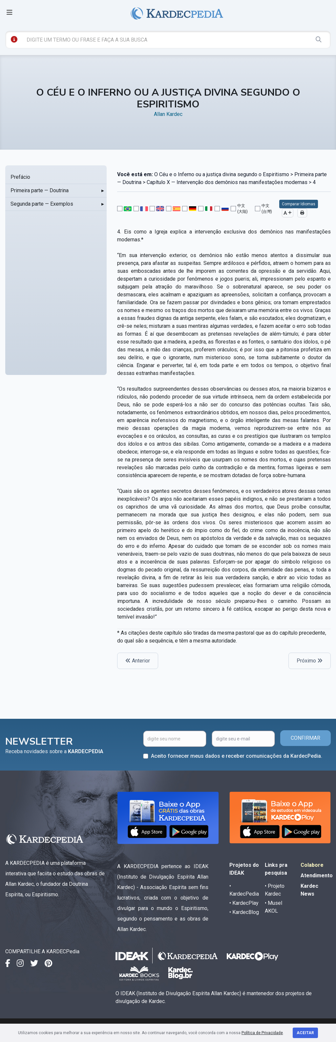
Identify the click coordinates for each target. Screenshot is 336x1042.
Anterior (137, 661)
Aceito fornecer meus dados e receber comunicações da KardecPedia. (236, 756)
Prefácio (20, 177)
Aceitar (305, 1033)
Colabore (312, 865)
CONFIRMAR (305, 738)
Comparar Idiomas (298, 204)
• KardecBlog (244, 912)
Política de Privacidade (262, 1033)
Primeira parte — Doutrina (39, 190)
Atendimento (317, 875)
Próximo (310, 661)
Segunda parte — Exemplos (41, 204)
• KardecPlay (244, 903)
